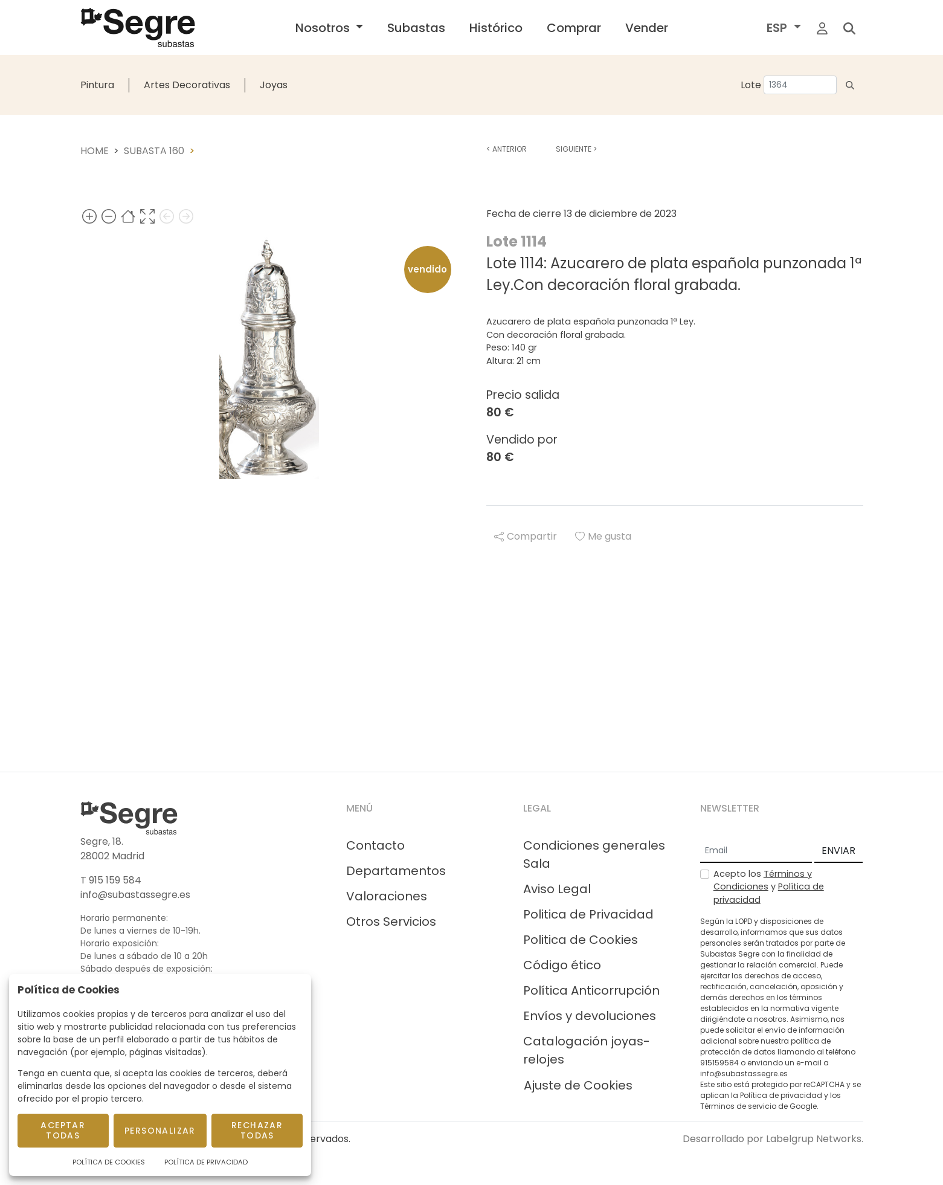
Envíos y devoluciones (589, 1015)
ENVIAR (838, 850)
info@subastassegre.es (135, 895)
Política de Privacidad (206, 1162)
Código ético (562, 965)
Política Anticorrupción (591, 990)
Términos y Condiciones (762, 880)
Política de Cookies (108, 1162)
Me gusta (603, 536)
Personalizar (160, 1131)
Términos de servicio (738, 1106)
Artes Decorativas (187, 85)
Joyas (274, 85)
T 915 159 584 (110, 880)
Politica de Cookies (580, 939)
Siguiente (576, 149)
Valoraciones (386, 896)
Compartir (525, 536)
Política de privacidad (781, 1095)
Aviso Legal (557, 888)
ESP (778, 27)
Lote (751, 85)
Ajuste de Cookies (578, 1085)
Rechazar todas (257, 1130)
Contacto (375, 845)
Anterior (506, 149)
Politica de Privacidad (588, 914)
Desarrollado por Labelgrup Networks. (773, 1139)
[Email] (756, 851)
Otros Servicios (391, 921)
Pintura (97, 85)
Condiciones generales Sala (594, 854)
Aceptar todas (62, 1130)
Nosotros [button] (324, 27)
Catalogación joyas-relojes (586, 1050)
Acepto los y (768, 887)
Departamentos (396, 870)
